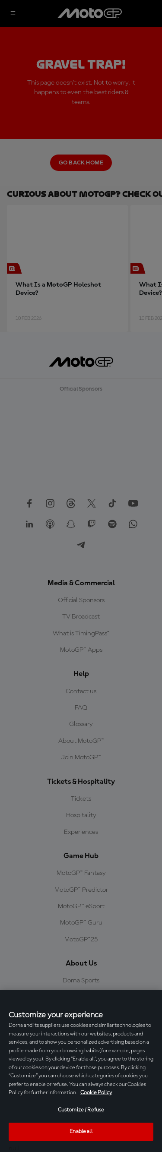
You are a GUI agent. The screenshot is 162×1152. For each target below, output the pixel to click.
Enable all (81, 1131)
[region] (81, 1071)
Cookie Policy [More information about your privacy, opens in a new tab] (96, 1092)
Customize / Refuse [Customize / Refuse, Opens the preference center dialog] (81, 1110)
